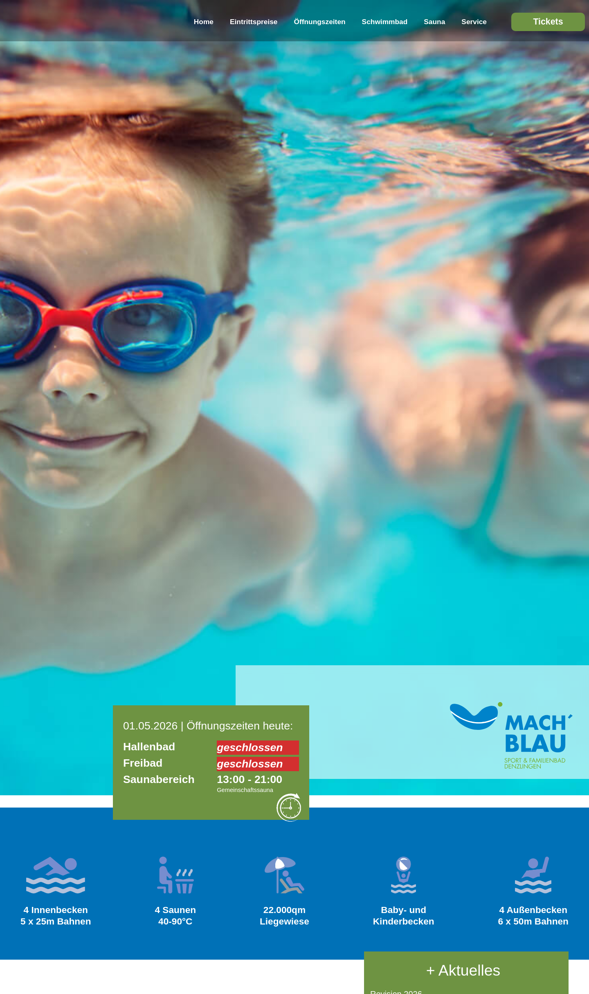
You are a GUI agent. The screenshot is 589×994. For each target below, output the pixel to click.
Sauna (434, 22)
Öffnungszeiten (320, 22)
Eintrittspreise (254, 22)
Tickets (548, 22)
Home (204, 22)
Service (474, 22)
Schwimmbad (385, 22)
